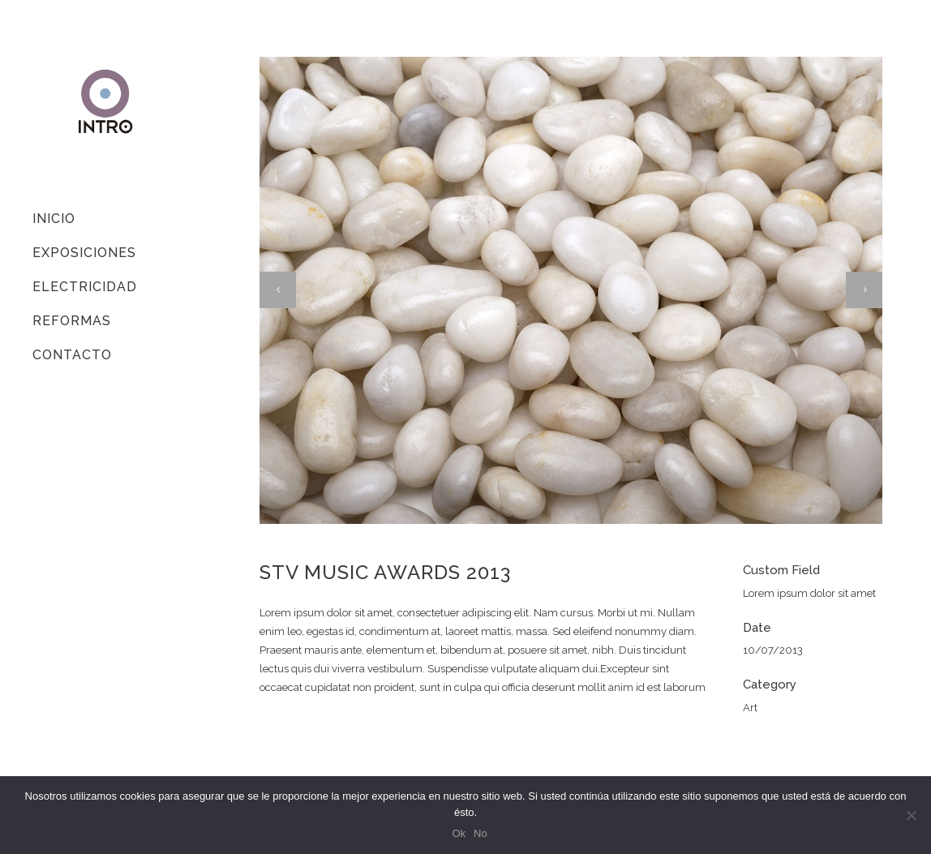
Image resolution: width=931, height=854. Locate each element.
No (480, 833)
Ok (459, 833)
